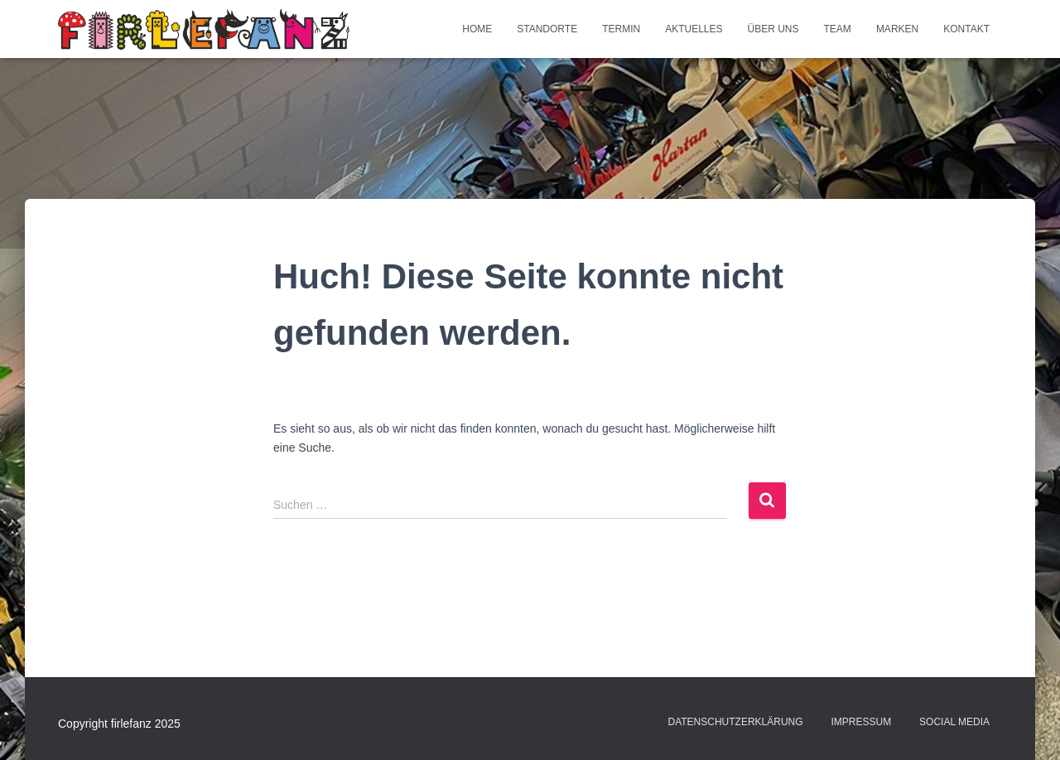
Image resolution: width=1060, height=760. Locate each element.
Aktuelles (693, 29)
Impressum (861, 722)
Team (837, 29)
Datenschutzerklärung (734, 722)
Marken (897, 29)
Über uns (773, 29)
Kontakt (966, 29)
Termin (621, 29)
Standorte (547, 29)
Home (477, 29)
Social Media (954, 722)
